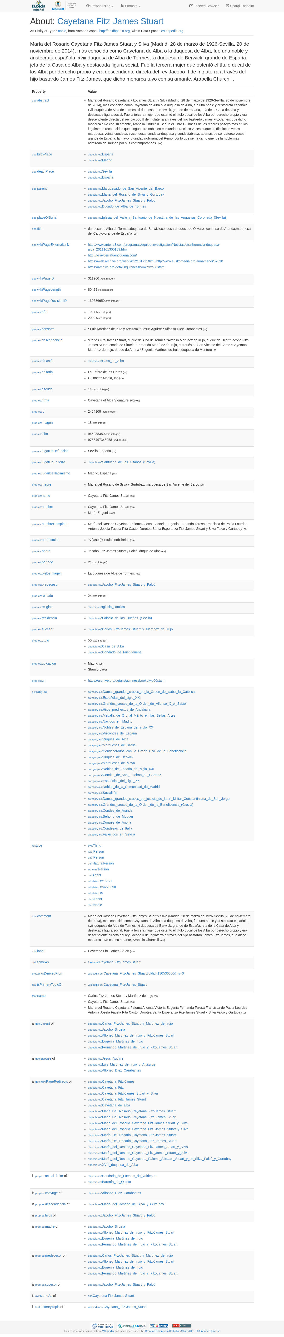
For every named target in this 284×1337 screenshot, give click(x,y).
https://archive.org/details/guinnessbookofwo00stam (126, 267)
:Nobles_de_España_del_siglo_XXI (121, 769)
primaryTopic (47, 1307)
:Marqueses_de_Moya (111, 763)
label (38, 951)
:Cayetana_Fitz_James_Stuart (117, 1099)
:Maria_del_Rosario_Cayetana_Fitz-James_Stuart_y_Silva (138, 1123)
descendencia (47, 340)
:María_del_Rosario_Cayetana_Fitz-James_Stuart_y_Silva (138, 1147)
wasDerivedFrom (47, 973)
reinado (42, 596)
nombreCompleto (49, 524)
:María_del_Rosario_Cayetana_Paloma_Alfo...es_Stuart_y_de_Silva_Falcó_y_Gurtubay (159, 1159)
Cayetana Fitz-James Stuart (110, 21)
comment (41, 916)
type (37, 845)
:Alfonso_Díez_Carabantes (114, 1070)
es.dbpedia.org (172, 31)
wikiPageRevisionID (49, 301)
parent (39, 188)
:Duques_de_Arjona (109, 822)
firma (40, 400)
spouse (43, 1058)
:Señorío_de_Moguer (110, 816)
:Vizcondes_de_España (112, 733)
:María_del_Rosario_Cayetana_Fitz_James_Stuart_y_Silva (138, 1153)
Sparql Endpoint (240, 6)
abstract (40, 100)
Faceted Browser (204, 6)
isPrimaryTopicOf (47, 984)
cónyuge (46, 1193)
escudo (42, 389)
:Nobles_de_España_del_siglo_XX (120, 727)
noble (62, 31)
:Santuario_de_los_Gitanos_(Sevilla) (121, 462)
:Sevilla (100, 171)
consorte (43, 329)
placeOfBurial (44, 217)
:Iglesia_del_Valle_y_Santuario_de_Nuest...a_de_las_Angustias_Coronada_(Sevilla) (157, 217)
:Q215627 (100, 881)
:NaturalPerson (101, 863)
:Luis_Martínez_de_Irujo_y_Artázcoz (121, 1064)
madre (41, 484)
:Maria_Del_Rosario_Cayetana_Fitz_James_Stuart (132, 1117)
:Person (96, 851)
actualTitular (49, 1176)
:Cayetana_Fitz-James (111, 1081)
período (42, 562)
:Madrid (100, 160)
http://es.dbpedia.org (114, 31)
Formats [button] (130, 6)
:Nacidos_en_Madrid (110, 721)
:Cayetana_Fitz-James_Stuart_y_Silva (123, 1093)
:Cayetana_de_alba (109, 1105)
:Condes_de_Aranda (110, 810)
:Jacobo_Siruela (106, 1029)
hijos (43, 1215)
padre (41, 551)
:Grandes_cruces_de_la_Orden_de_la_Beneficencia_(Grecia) (140, 804)
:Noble (95, 905)
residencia (44, 618)
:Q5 (95, 893)
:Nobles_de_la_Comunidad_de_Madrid (124, 787)
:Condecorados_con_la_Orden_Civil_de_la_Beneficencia (137, 751)
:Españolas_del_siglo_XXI (114, 698)
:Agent (94, 875)
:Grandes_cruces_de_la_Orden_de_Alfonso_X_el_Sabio (137, 703)
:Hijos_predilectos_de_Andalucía (119, 709)
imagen (42, 423)
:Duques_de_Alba (108, 739)
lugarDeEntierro (48, 462)
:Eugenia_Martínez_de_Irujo (115, 1041)
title (37, 229)
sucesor (43, 629)
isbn (40, 434)
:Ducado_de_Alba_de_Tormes (117, 206)
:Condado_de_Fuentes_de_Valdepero (123, 1176)
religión (42, 607)
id (38, 411)
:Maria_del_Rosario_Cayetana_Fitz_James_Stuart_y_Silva (138, 1129)
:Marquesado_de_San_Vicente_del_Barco (126, 188)
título (40, 640)
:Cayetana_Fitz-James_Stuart (117, 984)
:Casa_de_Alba (106, 361)
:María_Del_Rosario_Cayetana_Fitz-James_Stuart (132, 1135)
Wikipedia (108, 1331)
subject (39, 692)
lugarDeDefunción (50, 451)
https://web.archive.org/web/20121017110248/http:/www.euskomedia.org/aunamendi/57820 (155, 261)
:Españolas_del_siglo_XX (114, 781)
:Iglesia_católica (106, 607)
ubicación (44, 663)
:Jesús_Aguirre (106, 1058)
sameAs (40, 962)
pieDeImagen (47, 573)
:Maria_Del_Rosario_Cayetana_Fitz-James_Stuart (132, 1111)
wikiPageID (43, 278)
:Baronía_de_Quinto (109, 1182)
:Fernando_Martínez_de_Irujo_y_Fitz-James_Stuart (133, 1047)
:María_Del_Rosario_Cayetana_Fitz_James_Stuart (132, 1141)
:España (101, 154)
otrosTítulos (45, 540)
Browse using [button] (100, 6)
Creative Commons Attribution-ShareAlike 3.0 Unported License (182, 1331)
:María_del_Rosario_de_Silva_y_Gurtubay (126, 194)
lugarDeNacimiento (51, 473)
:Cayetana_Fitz (106, 1087)
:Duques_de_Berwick (111, 757)
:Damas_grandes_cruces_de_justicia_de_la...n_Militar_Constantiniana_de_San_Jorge (159, 799)
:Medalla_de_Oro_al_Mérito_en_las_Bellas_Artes (131, 715)
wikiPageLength (46, 289)
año (39, 312)
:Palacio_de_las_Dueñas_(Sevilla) (120, 618)
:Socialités (102, 793)
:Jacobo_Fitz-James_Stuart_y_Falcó (121, 200)
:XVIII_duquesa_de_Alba (113, 1165)
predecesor (45, 584)
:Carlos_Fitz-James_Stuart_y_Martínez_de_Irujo (130, 629)
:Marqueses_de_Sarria (112, 745)
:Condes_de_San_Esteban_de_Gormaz (124, 775)
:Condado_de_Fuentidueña (115, 652)
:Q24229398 (102, 887)
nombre (42, 507)
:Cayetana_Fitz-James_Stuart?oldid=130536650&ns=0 (136, 973)
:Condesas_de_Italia (110, 828)
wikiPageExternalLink (50, 244)
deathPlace (43, 171)
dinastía (43, 361)
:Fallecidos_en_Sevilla (111, 834)
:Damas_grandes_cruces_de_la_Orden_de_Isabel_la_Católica (141, 692)
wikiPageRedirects (51, 1081)
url (39, 680)
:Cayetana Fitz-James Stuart (114, 962)
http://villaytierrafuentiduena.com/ (112, 255)
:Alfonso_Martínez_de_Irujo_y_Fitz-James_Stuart (131, 1035)
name (41, 495)
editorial (43, 372)
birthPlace (42, 154)
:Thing (94, 845)
